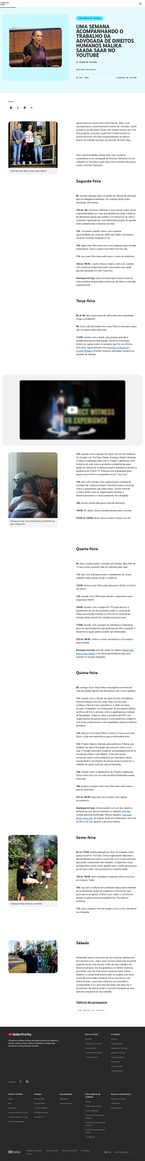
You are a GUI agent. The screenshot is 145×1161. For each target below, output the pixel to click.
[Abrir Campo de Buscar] (140, 4)
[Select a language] (125, 1152)
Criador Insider (90, 1048)
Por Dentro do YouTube (91, 1010)
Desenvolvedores (66, 1103)
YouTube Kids (39, 1099)
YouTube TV (115, 1062)
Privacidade (85, 1151)
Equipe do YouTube (118, 1053)
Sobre (10, 1099)
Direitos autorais (52, 1151)
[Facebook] (11, 107)
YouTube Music (116, 1066)
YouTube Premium (41, 1112)
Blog (10, 1103)
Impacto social (116, 1108)
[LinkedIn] (24, 107)
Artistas (88, 1102)
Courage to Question (117, 347)
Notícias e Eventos (33, 3)
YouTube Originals (40, 1108)
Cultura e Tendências (77, 3)
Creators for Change (118, 1099)
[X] (18, 107)
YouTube (88, 1039)
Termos (29, 1154)
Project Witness (84, 351)
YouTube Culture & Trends (18, 1117)
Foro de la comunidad (16, 1122)
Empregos (12, 1108)
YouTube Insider (117, 1071)
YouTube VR (89, 1137)
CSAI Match (115, 1103)
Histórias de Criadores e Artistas (55, 3)
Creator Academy (91, 1111)
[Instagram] (20, 1081)
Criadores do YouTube (93, 1044)
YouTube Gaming (117, 1057)
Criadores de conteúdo (93, 1106)
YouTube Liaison (91, 1057)
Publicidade (64, 1099)
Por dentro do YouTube (97, 3)
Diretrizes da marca (69, 1151)
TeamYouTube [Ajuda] (93, 1053)
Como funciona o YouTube (18, 1112)
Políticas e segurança (34, 1151)
